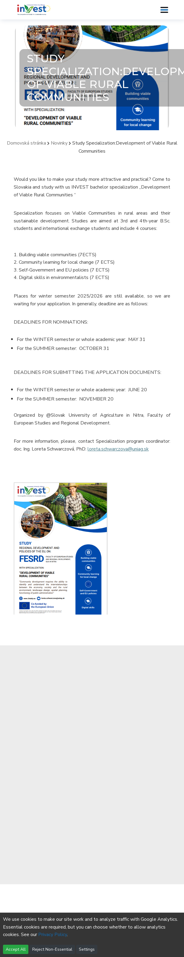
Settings (87, 949)
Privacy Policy (52, 934)
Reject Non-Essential (52, 949)
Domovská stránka (26, 143)
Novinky (59, 143)
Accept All (16, 949)
